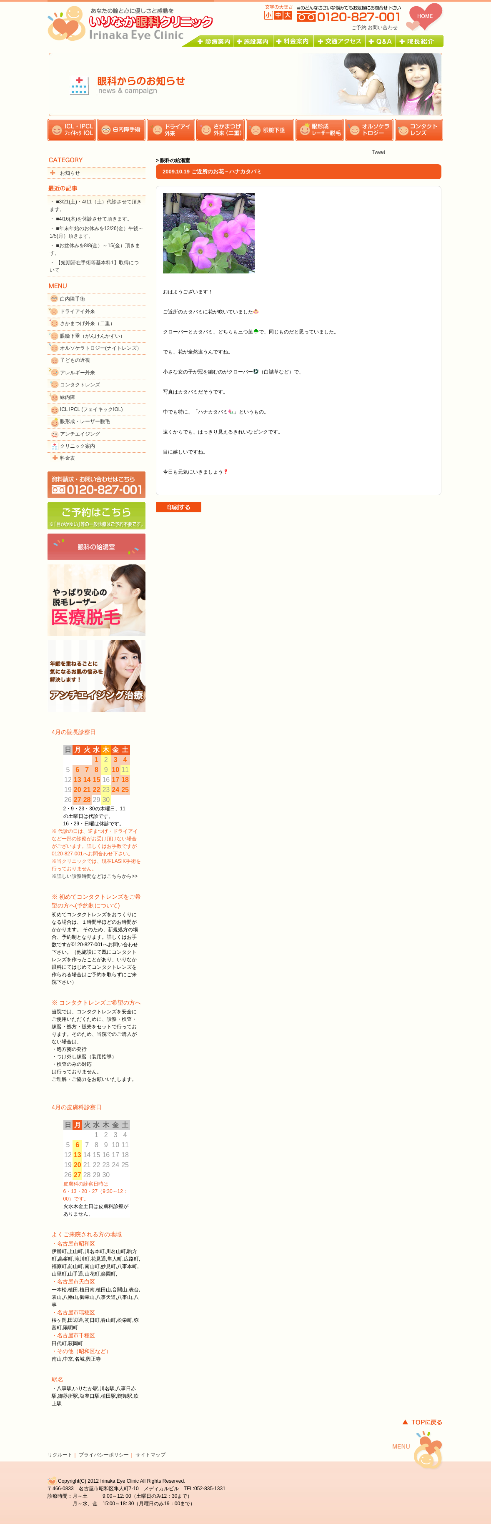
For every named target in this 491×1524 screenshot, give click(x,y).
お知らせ (70, 173)
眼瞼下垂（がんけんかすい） (92, 336)
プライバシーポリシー (104, 1455)
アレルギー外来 (77, 373)
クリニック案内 (77, 446)
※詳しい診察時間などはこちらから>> (95, 876)
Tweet (378, 152)
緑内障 (67, 397)
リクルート (60, 1455)
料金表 (67, 458)
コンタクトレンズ (80, 385)
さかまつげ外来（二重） (87, 323)
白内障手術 (72, 299)
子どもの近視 (75, 360)
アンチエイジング (80, 434)
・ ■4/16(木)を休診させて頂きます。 (91, 219)
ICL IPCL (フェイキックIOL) (91, 409)
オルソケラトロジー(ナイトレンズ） (101, 348)
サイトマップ (150, 1455)
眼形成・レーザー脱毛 (85, 421)
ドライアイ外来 (77, 311)
